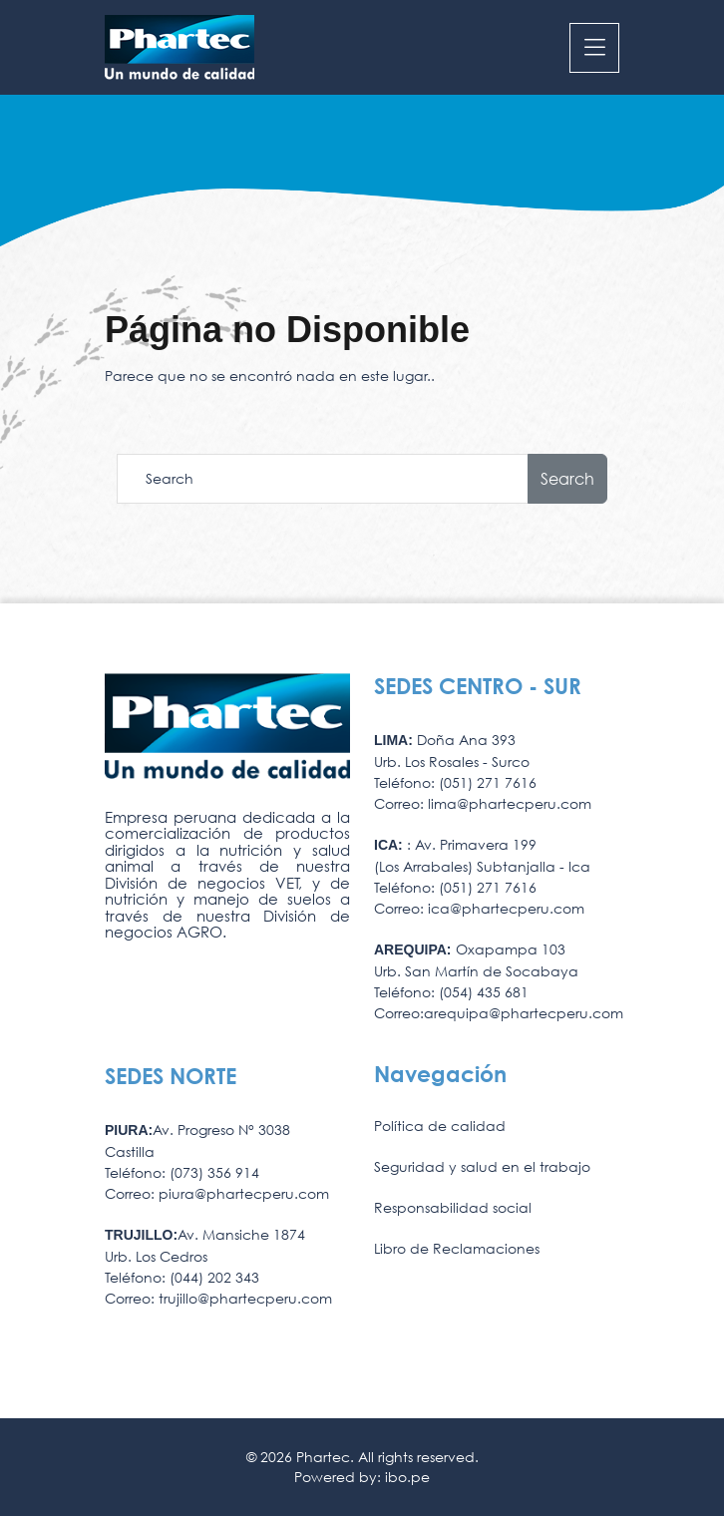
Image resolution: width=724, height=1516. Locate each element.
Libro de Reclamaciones (457, 1248)
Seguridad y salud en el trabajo (482, 1166)
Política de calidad (440, 1125)
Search (567, 479)
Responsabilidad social (453, 1207)
